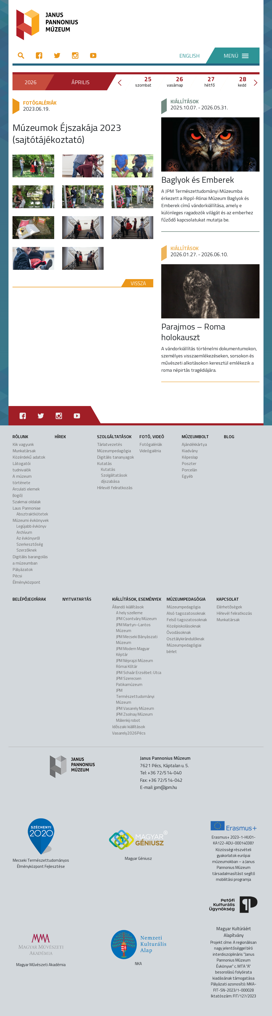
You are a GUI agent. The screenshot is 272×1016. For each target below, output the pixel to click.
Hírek (60, 436)
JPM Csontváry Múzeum (136, 619)
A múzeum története (22, 479)
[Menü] (232, 55)
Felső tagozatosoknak (187, 619)
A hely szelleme (129, 613)
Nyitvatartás (76, 599)
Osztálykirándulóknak (185, 638)
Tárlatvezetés (109, 444)
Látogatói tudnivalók (21, 466)
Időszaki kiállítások (128, 726)
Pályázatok (22, 569)
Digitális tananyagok (115, 457)
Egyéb (187, 476)
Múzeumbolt (195, 436)
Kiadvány (190, 450)
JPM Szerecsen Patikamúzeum (129, 681)
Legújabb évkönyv (31, 526)
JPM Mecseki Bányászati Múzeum (137, 640)
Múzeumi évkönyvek (30, 520)
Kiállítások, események (136, 599)
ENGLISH (189, 56)
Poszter (189, 463)
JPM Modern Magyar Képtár (133, 652)
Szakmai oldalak (26, 501)
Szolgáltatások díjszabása (114, 478)
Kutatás (104, 463)
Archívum (24, 532)
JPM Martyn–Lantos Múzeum (133, 628)
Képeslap (190, 457)
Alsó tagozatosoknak (186, 613)
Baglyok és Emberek (197, 179)
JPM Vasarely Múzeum (135, 708)
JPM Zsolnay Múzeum (134, 714)
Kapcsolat (227, 599)
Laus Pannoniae (26, 508)
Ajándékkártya (194, 444)
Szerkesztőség (29, 544)
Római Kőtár (126, 666)
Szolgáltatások (114, 436)
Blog (229, 436)
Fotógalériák (40, 102)
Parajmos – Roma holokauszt (193, 331)
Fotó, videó (151, 436)
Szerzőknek (26, 550)
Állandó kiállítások (128, 607)
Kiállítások (185, 101)
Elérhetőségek (229, 607)
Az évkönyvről (28, 538)
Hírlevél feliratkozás (115, 487)
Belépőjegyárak (29, 599)
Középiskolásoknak (184, 626)
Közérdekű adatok (28, 457)
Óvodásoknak (179, 632)
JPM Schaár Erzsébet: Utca (138, 672)
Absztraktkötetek (32, 514)
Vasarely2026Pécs (129, 733)
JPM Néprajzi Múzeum (134, 661)
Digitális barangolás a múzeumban (30, 559)
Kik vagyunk (23, 444)
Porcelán (189, 470)
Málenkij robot (128, 720)
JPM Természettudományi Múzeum (135, 696)
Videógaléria (150, 450)
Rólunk (20, 436)
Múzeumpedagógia (114, 450)
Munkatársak (24, 450)
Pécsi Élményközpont (26, 579)
